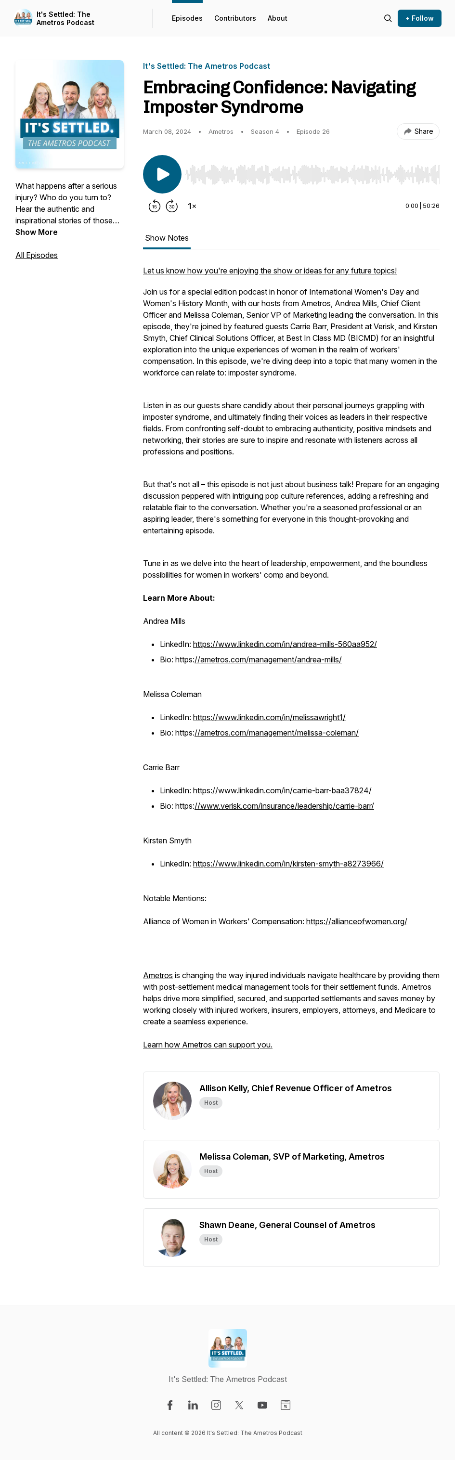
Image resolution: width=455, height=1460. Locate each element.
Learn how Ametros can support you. (208, 1044)
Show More (36, 232)
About (277, 18)
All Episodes (36, 255)
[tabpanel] (291, 668)
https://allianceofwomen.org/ (356, 921)
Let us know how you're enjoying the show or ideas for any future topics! (270, 270)
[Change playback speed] (192, 206)
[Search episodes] (388, 18)
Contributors (235, 18)
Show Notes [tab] (167, 238)
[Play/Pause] (162, 174)
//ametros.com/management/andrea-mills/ (268, 659)
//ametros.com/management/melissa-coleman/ (277, 732)
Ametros (158, 975)
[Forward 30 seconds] (172, 206)
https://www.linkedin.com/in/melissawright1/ (269, 717)
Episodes (187, 18)
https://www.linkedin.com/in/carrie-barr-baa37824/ (282, 790)
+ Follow (419, 18)
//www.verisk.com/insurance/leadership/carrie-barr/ (284, 806)
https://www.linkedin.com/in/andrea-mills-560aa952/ (285, 644)
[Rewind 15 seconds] (154, 206)
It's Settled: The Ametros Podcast (65, 18)
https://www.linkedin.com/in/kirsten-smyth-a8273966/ (288, 863)
